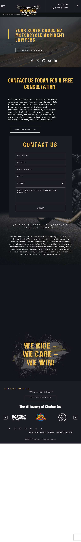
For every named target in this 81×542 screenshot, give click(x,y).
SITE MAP (33, 433)
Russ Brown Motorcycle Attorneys (13, 14)
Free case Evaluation (40, 397)
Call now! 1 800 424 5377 (60, 6)
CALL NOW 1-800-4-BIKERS (31, 50)
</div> (16, 533)
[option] (19, 418)
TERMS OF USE (47, 433)
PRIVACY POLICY (64, 433)
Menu (3, 6)
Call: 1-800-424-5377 (41, 392)
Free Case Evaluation (25, 129)
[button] (5, 417)
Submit (40, 208)
